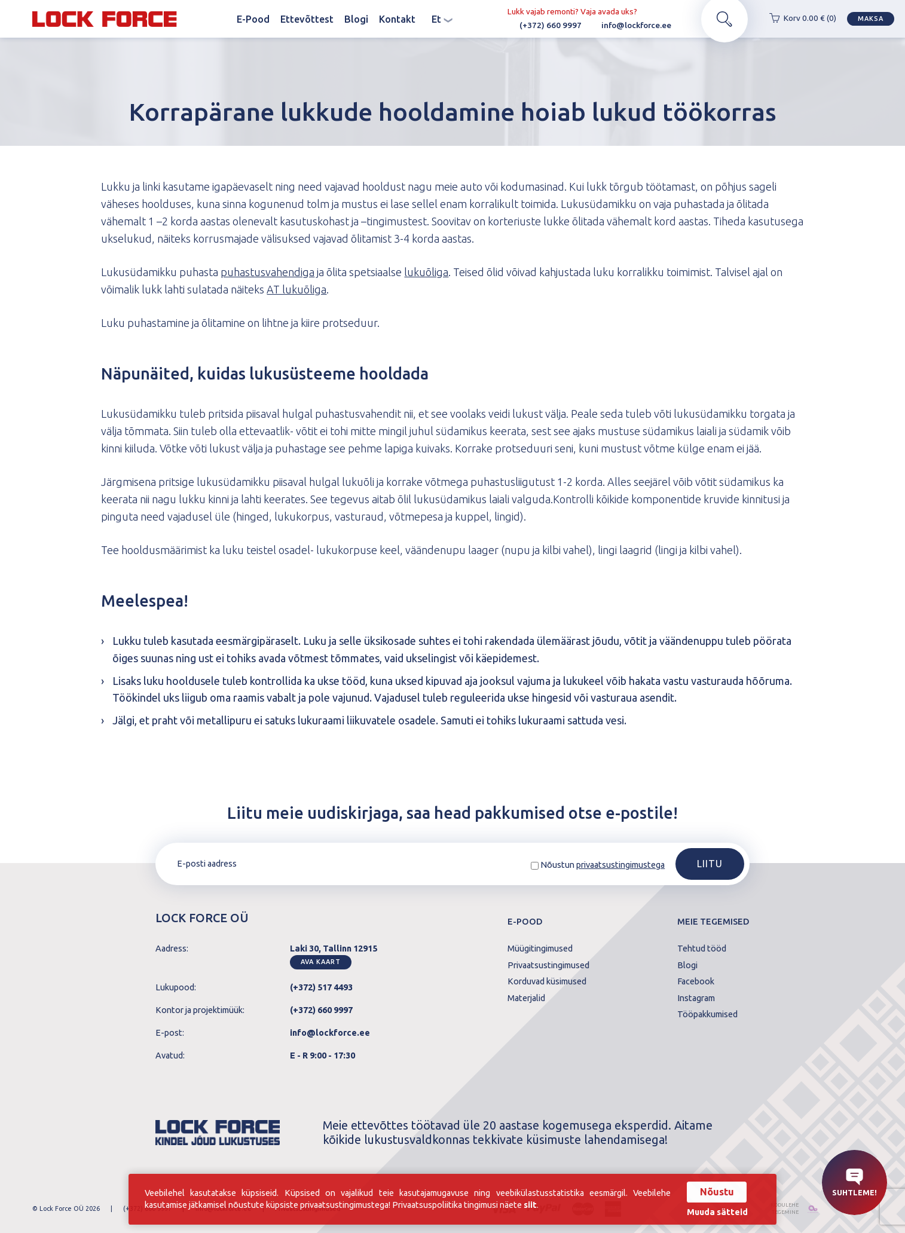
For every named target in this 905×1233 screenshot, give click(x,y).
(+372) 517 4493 (321, 987)
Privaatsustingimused (548, 965)
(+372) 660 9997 (544, 25)
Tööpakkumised (707, 1014)
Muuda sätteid (717, 1212)
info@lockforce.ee (630, 25)
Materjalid (526, 998)
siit (530, 1205)
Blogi (356, 19)
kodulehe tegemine (784, 1208)
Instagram (696, 998)
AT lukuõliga (296, 289)
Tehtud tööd (701, 948)
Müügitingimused (540, 948)
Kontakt (397, 19)
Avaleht (220, 19)
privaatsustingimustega (620, 865)
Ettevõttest (307, 19)
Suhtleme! (854, 1182)
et (442, 19)
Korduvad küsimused (546, 981)
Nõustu (717, 1191)
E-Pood (253, 19)
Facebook (695, 981)
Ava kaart (320, 961)
